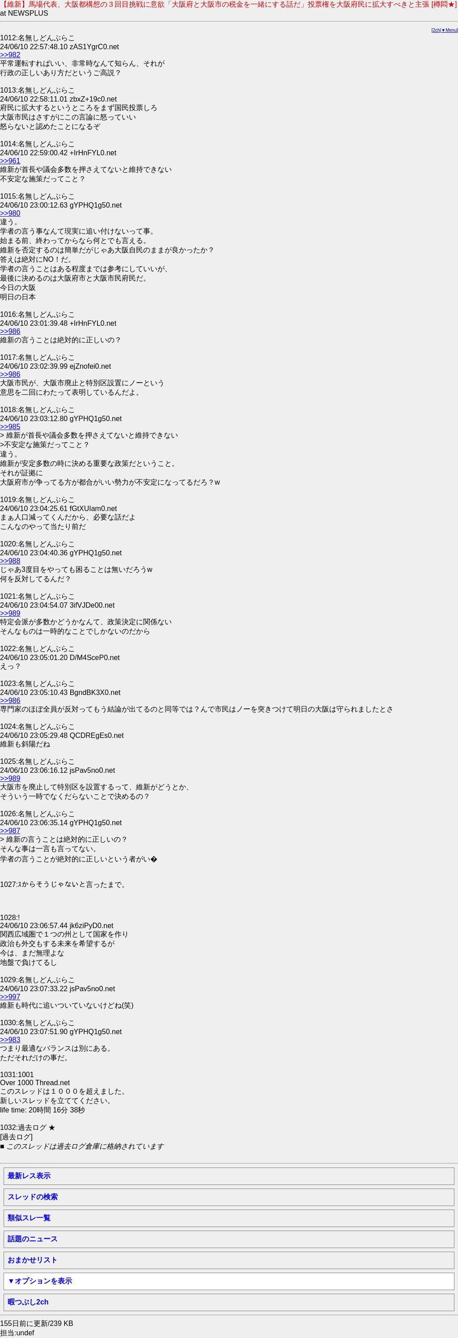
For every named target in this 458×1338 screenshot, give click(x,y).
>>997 (10, 997)
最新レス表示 (29, 1176)
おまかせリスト (33, 1260)
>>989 (10, 613)
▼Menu (449, 30)
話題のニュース (33, 1239)
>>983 (10, 1040)
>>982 (10, 55)
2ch (436, 30)
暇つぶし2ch (28, 1302)
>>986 (10, 331)
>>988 (10, 561)
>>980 (10, 213)
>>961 (10, 161)
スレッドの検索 (33, 1197)
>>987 (10, 831)
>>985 (10, 426)
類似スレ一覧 (29, 1218)
